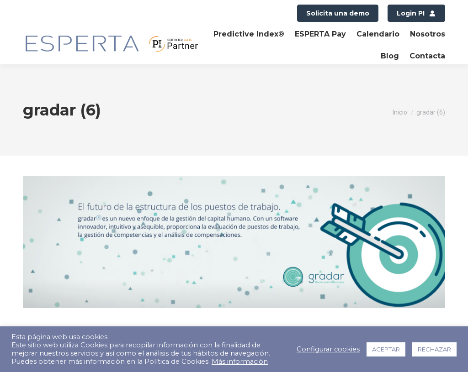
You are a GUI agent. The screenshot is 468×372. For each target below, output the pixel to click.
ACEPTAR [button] (386, 349)
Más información (240, 361)
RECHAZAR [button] (434, 349)
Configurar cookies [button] (328, 349)
